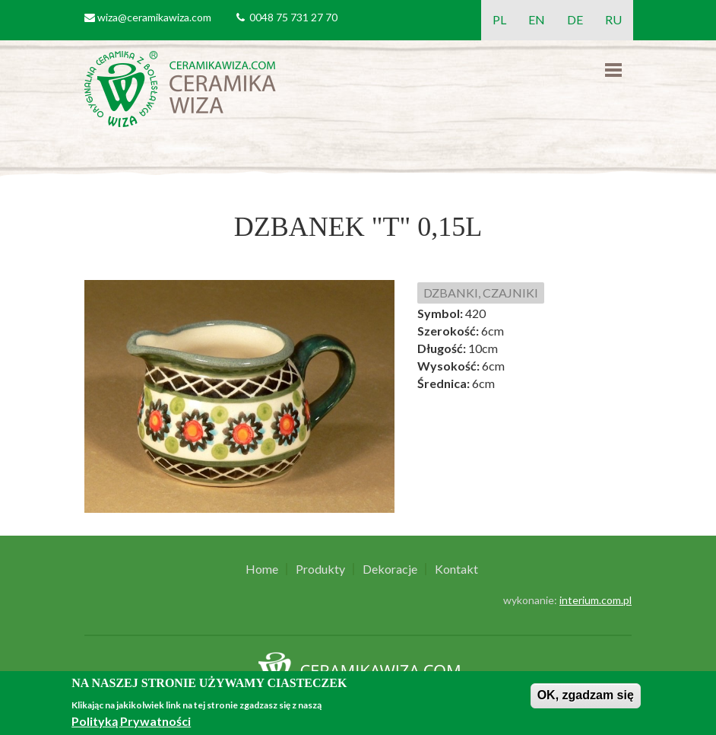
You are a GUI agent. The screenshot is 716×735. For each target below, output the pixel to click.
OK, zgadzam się (585, 695)
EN (536, 19)
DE (575, 19)
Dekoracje (390, 569)
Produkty (320, 569)
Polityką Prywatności (131, 721)
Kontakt (456, 569)
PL (499, 19)
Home (262, 569)
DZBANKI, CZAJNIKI (480, 292)
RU (613, 19)
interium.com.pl (595, 599)
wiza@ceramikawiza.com (154, 17)
